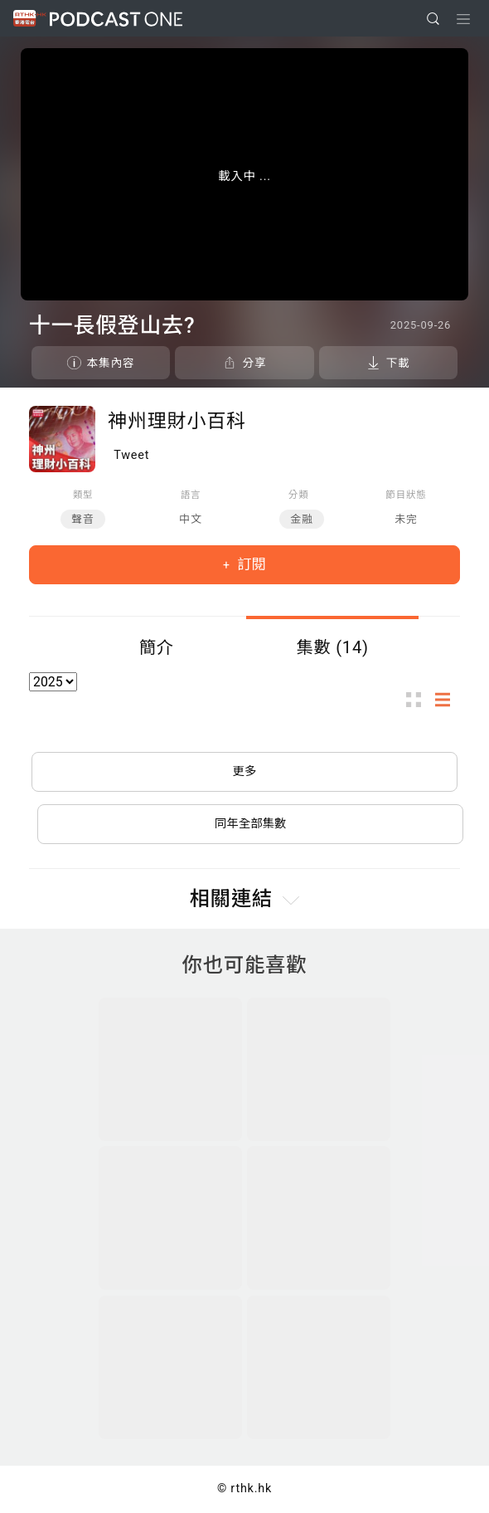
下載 (398, 362)
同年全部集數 (250, 824)
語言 (191, 494)
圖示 (418, 699)
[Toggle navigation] (463, 19)
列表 (447, 699)
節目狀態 (405, 494)
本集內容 (111, 362)
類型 (83, 494)
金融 (301, 519)
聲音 (82, 519)
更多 (245, 771)
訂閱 (250, 564)
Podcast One (116, 18)
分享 (254, 362)
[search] (433, 18)
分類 (298, 494)
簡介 (156, 647)
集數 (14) (332, 647)
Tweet (131, 455)
